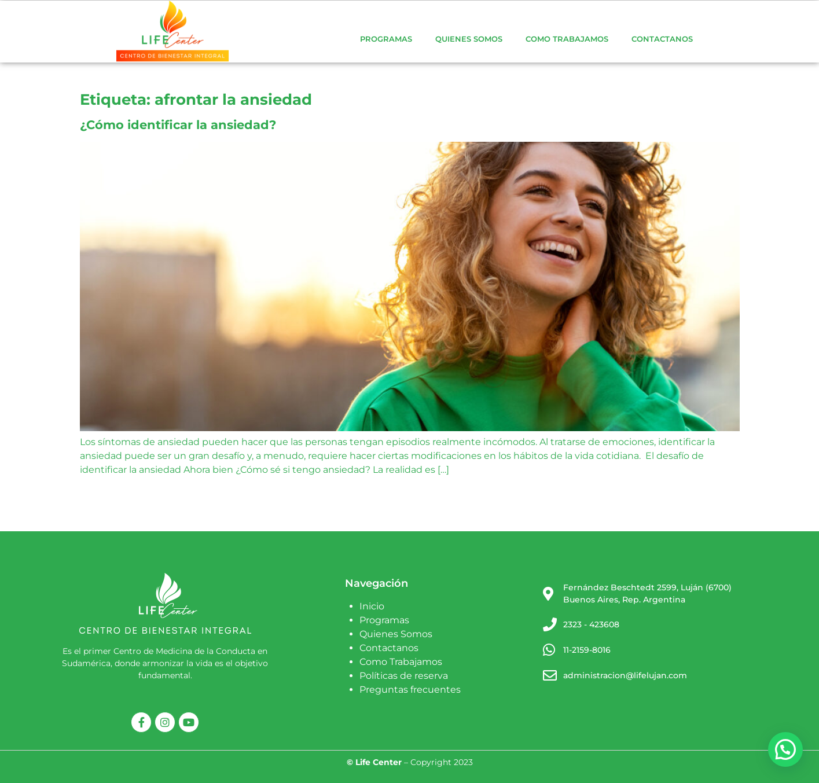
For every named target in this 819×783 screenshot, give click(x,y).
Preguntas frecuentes (410, 689)
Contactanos (662, 38)
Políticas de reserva (403, 675)
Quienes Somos (468, 38)
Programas (386, 38)
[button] (785, 749)
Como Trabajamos (567, 38)
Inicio (371, 606)
